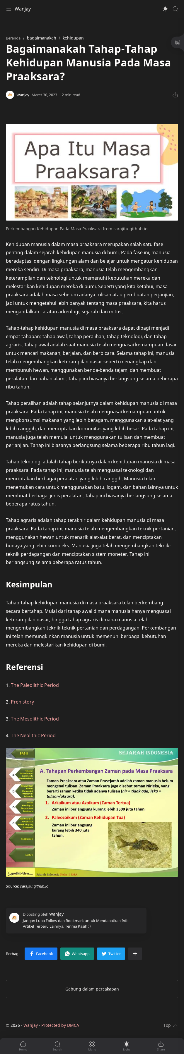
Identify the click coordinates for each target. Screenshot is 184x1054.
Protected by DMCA (60, 1025)
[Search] (175, 8)
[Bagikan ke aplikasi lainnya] (135, 954)
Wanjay (23, 9)
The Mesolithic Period (35, 719)
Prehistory (22, 702)
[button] (165, 8)
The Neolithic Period (33, 735)
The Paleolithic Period (35, 685)
